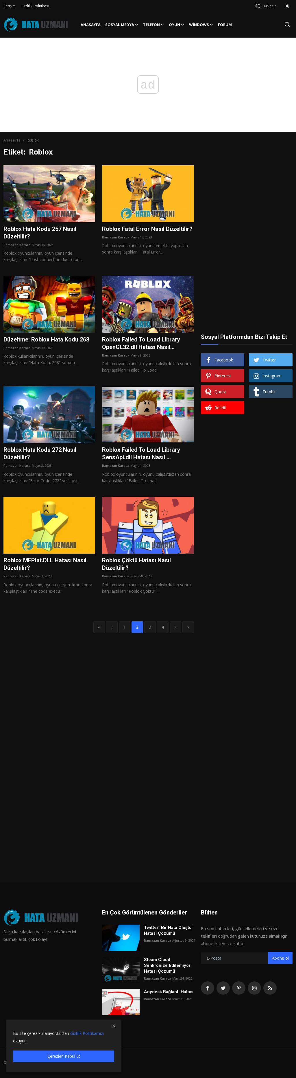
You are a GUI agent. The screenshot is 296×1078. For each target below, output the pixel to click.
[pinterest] (238, 988)
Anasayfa (91, 24)
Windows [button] (201, 25)
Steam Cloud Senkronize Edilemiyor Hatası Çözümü (167, 965)
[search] (287, 24)
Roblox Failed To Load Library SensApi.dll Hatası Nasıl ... (141, 453)
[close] (114, 1025)
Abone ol (280, 958)
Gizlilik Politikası (35, 5)
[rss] (270, 988)
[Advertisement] (246, 201)
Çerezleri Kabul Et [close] (63, 1056)
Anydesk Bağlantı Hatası (168, 991)
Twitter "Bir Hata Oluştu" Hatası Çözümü (168, 930)
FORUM (225, 24)
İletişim (9, 5)
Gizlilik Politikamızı (87, 1033)
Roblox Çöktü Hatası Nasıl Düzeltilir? (136, 564)
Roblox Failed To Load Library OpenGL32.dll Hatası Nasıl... (141, 343)
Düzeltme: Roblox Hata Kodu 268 (46, 339)
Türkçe (265, 5)
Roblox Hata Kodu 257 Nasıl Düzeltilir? (39, 232)
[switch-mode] (287, 6)
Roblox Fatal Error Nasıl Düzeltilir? (147, 228)
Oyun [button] (176, 25)
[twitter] (223, 988)
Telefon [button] (153, 25)
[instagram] (254, 988)
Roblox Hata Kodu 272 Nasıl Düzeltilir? (39, 453)
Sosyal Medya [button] (121, 25)
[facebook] (207, 988)
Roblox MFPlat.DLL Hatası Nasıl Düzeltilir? (44, 564)
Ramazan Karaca (17, 245)
